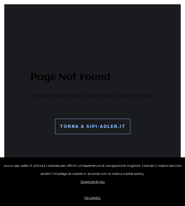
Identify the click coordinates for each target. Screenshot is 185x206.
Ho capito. (92, 197)
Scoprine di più (92, 181)
